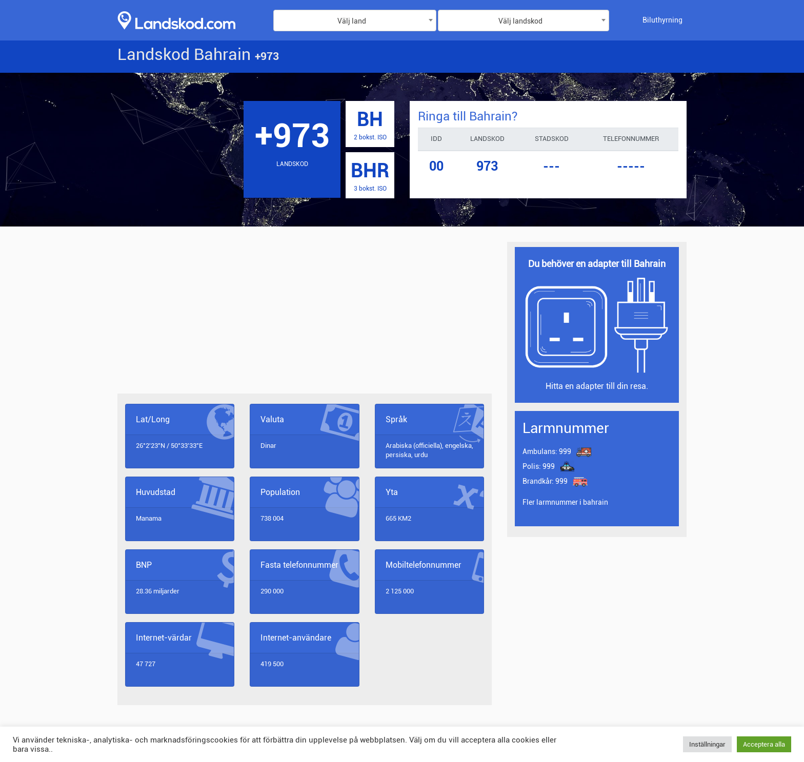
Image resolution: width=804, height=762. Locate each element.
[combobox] (354, 20)
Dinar (268, 445)
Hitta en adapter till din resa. (597, 386)
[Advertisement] (304, 317)
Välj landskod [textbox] (520, 21)
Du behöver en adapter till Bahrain (597, 263)
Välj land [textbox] (351, 21)
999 (546, 452)
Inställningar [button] (707, 744)
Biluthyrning (662, 20)
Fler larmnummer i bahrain (565, 502)
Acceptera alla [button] (764, 744)
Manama (149, 518)
